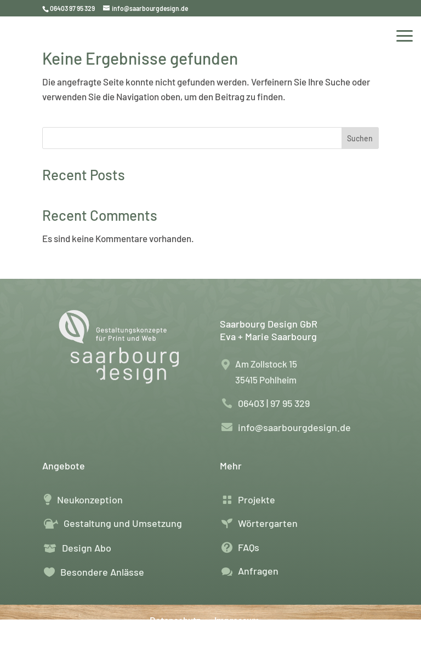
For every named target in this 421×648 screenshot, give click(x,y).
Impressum (236, 620)
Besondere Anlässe (102, 572)
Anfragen (258, 571)
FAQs (248, 547)
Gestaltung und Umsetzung (123, 523)
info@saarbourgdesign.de (294, 427)
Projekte (256, 500)
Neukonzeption (90, 500)
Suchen (360, 138)
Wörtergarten (268, 523)
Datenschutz (175, 620)
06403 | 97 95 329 (274, 403)
